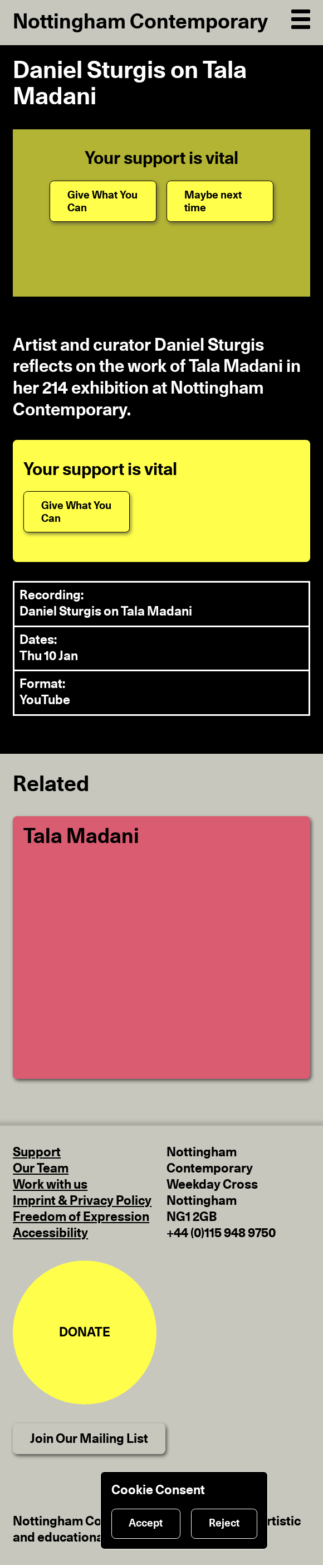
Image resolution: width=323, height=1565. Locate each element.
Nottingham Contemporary (140, 22)
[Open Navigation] (300, 17)
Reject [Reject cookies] (224, 1523)
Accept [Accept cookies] (146, 1523)
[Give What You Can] (103, 201)
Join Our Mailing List (89, 1439)
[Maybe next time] (220, 201)
